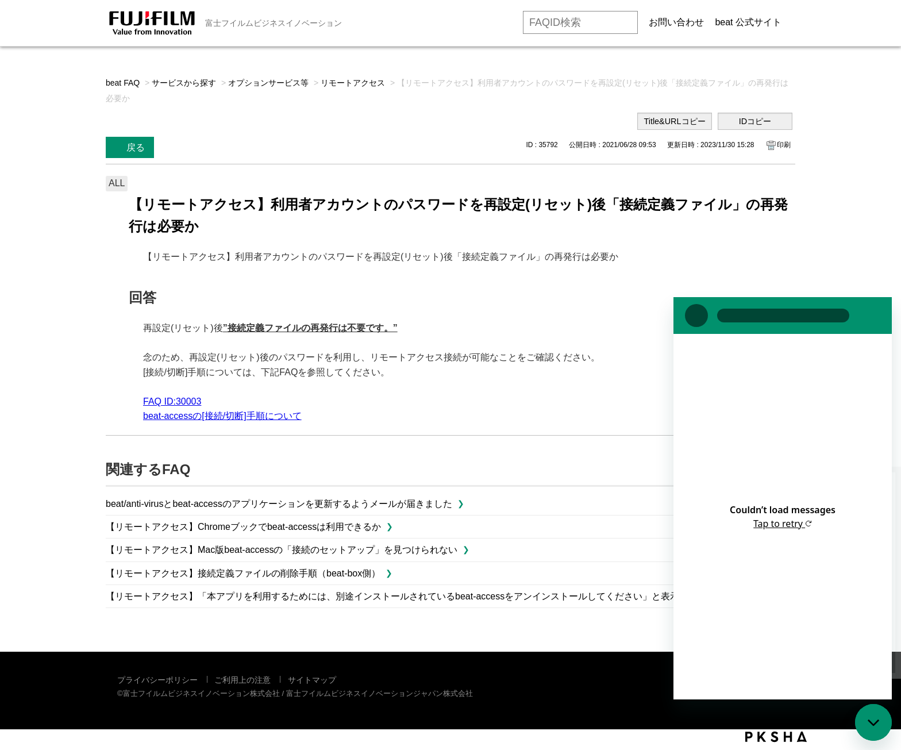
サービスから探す (184, 82)
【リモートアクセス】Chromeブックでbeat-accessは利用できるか (243, 527)
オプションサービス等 (268, 82)
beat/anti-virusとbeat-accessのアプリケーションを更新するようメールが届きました (279, 504)
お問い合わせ (676, 22)
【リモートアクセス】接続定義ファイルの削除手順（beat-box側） (243, 573)
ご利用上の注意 (242, 679)
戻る (135, 147)
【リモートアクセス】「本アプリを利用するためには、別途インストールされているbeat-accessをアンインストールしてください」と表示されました (415, 596)
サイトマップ (312, 679)
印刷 (784, 145)
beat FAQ (123, 82)
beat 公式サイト (748, 22)
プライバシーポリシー (157, 679)
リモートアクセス (353, 82)
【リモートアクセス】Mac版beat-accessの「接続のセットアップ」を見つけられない (282, 550)
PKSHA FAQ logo (776, 736)
